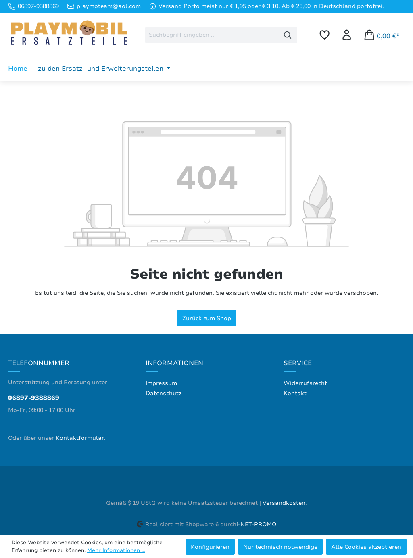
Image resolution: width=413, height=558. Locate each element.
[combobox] (211, 35)
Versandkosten (284, 503)
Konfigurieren (210, 547)
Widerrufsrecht (305, 383)
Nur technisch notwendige (280, 547)
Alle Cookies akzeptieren (366, 547)
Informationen (174, 363)
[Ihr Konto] (347, 34)
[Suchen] (287, 35)
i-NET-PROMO (256, 524)
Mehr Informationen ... (116, 550)
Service (298, 363)
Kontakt (295, 393)
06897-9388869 (33, 398)
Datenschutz (163, 393)
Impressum (161, 383)
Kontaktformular (80, 438)
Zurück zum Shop (206, 318)
